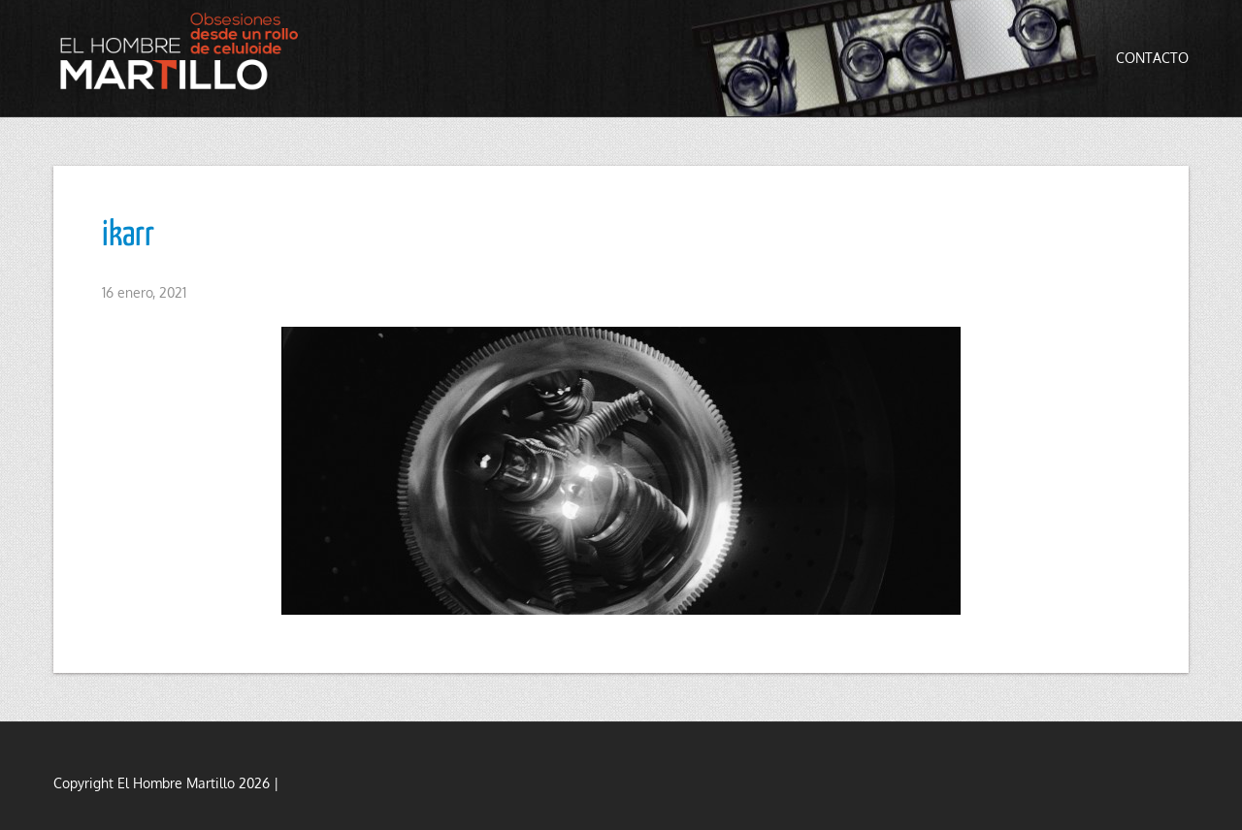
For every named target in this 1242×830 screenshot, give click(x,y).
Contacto (1152, 57)
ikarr (128, 235)
